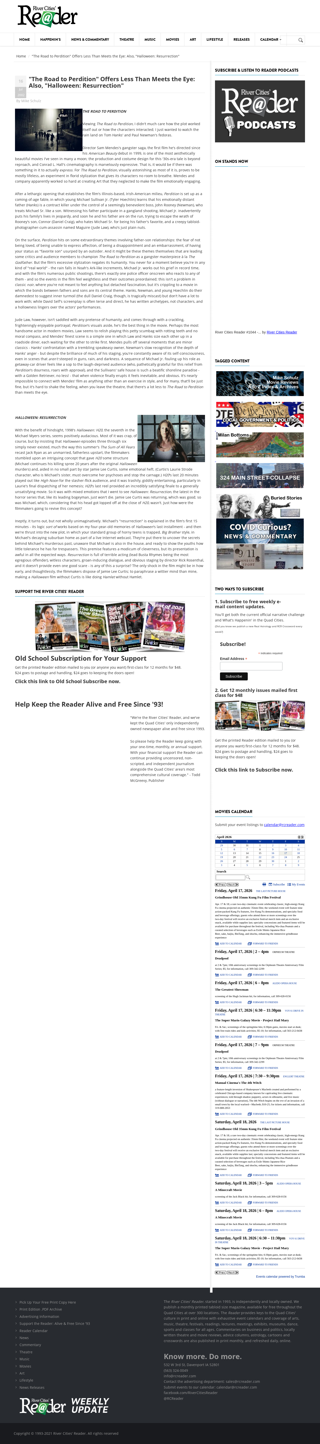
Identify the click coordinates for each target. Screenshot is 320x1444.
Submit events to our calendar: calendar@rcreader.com (210, 1387)
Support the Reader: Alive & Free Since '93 (55, 1323)
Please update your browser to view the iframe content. (260, 851)
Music (150, 39)
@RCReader (174, 1398)
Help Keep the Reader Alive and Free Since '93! (89, 704)
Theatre (127, 39)
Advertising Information (39, 1316)
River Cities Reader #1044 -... (238, 332)
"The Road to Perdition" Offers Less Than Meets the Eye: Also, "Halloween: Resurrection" (112, 82)
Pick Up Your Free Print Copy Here (48, 1302)
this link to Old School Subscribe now (73, 681)
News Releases (32, 1387)
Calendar (271, 39)
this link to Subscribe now (260, 769)
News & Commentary (90, 39)
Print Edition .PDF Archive (41, 1309)
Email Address (233, 658)
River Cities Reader (282, 332)
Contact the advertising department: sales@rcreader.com (212, 1381)
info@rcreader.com (180, 1376)
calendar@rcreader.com (284, 824)
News (24, 1337)
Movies (172, 39)
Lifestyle (214, 39)
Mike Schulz (31, 100)
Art (193, 39)
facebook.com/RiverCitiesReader (191, 1392)
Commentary (30, 1344)
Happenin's (50, 39)
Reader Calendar (34, 1330)
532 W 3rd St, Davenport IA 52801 (192, 1364)
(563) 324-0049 (176, 1370)
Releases (242, 39)
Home (24, 39)
